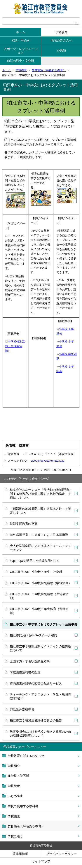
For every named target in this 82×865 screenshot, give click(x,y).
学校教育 (61, 32)
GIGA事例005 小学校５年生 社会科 (36, 572)
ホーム (20, 32)
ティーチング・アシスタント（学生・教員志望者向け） (40, 696)
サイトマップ (41, 861)
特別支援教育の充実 (23, 523)
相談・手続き (20, 40)
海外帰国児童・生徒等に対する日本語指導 (39, 535)
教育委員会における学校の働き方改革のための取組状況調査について (40, 733)
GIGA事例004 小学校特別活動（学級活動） (41, 583)
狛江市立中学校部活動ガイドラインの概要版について (40, 648)
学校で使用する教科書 (23, 806)
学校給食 (14, 786)
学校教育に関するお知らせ (26, 756)
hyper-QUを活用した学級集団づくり (35, 561)
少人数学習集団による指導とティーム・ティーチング (40, 548)
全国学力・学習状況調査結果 (30, 661)
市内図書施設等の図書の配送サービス (36, 683)
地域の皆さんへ (61, 40)
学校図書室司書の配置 (25, 672)
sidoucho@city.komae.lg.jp (47, 460)
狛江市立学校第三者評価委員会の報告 (36, 720)
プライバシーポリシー (61, 854)
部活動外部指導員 (22, 709)
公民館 (61, 50)
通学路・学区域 (18, 776)
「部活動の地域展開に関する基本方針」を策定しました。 (40, 510)
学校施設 (14, 816)
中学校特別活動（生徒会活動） (15, 346)
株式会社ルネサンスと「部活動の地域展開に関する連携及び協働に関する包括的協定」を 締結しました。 (40, 493)
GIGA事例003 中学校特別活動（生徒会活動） (39, 596)
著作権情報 (20, 854)
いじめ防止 (15, 796)
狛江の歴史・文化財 (20, 60)
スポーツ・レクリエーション (20, 50)
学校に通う (15, 836)
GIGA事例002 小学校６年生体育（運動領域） (39, 611)
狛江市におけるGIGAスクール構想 (33, 635)
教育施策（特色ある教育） (49, 70)
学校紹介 (14, 766)
